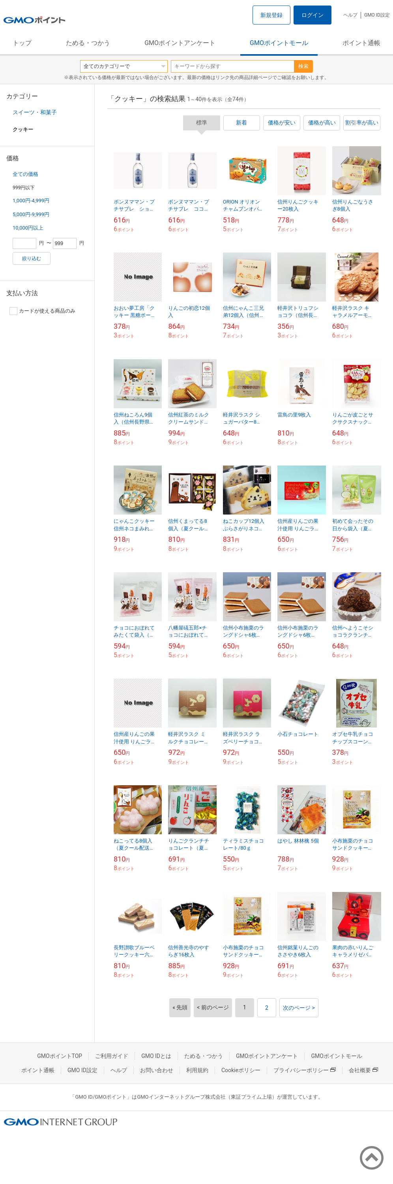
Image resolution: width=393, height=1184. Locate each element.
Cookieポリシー (240, 1070)
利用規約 (197, 1070)
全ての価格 (25, 174)
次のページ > (299, 1008)
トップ (22, 43)
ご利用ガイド (111, 1056)
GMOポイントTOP (59, 1056)
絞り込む (31, 258)
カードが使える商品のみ (42, 311)
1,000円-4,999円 (31, 201)
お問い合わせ (156, 1070)
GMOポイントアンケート (179, 43)
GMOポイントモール (279, 43)
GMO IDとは (156, 1056)
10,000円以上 (28, 228)
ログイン (312, 15)
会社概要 (363, 1070)
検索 (303, 66)
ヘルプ (350, 15)
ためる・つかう (88, 43)
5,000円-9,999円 (31, 214)
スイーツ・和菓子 (35, 112)
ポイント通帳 (361, 43)
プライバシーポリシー (304, 1070)
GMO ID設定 (377, 15)
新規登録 (271, 15)
